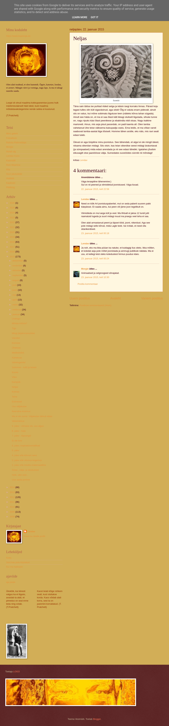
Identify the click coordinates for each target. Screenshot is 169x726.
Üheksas (16, 347)
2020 (12, 232)
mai (14, 295)
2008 (12, 516)
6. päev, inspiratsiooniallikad (26, 445)
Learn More (79, 17)
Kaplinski (10, 183)
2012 (12, 497)
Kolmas (15, 391)
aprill (15, 299)
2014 (12, 487)
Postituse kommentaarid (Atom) (95, 305)
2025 (12, 207)
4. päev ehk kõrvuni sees (24, 455)
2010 (12, 507)
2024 (12, 212)
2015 (12, 256)
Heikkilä (10, 178)
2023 (12, 217)
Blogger (97, 719)
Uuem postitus (80, 298)
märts (15, 304)
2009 (12, 511)
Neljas (15, 387)
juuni (15, 290)
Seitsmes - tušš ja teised (24, 367)
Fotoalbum (11, 138)
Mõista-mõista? (19, 323)
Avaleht (115, 298)
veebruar (17, 309)
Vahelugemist (18, 362)
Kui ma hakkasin (14, 566)
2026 (12, 203)
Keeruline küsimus (21, 411)
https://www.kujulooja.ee (18, 36)
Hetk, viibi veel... (20, 475)
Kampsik (16, 382)
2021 (12, 227)
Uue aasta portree (21, 479)
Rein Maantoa (13, 165)
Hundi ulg (11, 151)
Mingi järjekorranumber (23, 333)
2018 (12, 242)
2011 (12, 502)
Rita (8, 169)
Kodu (8, 557)
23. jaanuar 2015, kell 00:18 (95, 233)
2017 (12, 247)
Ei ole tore (17, 440)
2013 (12, 492)
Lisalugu (16, 318)
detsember (18, 260)
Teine (14, 396)
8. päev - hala (19, 431)
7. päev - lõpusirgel (21, 435)
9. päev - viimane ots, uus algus (28, 426)
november (17, 265)
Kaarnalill (10, 160)
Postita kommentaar (88, 284)
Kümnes (16, 343)
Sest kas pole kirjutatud (18, 562)
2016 (12, 251)
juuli (14, 285)
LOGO (16, 671)
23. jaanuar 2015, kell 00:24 (95, 258)
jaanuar (16, 314)
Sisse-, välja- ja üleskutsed (25, 470)
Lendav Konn (13, 156)
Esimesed (17, 401)
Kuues (15, 372)
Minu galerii (12, 133)
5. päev (15, 450)
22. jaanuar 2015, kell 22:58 (95, 189)
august (16, 280)
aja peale (10, 582)
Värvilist (16, 338)
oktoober (17, 270)
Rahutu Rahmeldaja (16, 142)
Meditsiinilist (18, 352)
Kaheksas (17, 357)
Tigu (14, 328)
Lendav (85, 199)
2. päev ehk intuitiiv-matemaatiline (29, 465)
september (18, 275)
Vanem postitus (152, 298)
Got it (94, 17)
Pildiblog (10, 187)
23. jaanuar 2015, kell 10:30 (95, 277)
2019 (12, 237)
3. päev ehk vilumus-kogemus (27, 460)
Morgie (85, 268)
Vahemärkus (18, 421)
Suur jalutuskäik (14, 174)
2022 (12, 222)
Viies (14, 377)
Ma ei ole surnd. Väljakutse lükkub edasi (32, 416)
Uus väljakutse (19, 406)
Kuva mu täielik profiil (34, 536)
